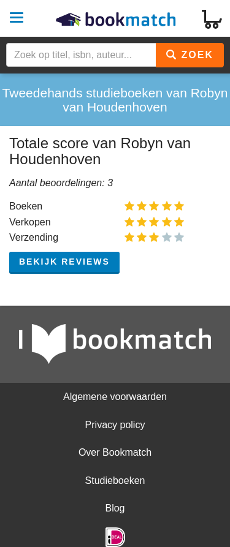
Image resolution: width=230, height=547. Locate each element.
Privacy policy (115, 425)
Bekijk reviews (64, 261)
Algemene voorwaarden (115, 396)
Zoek (189, 55)
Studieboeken (115, 480)
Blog (115, 508)
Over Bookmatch (115, 452)
